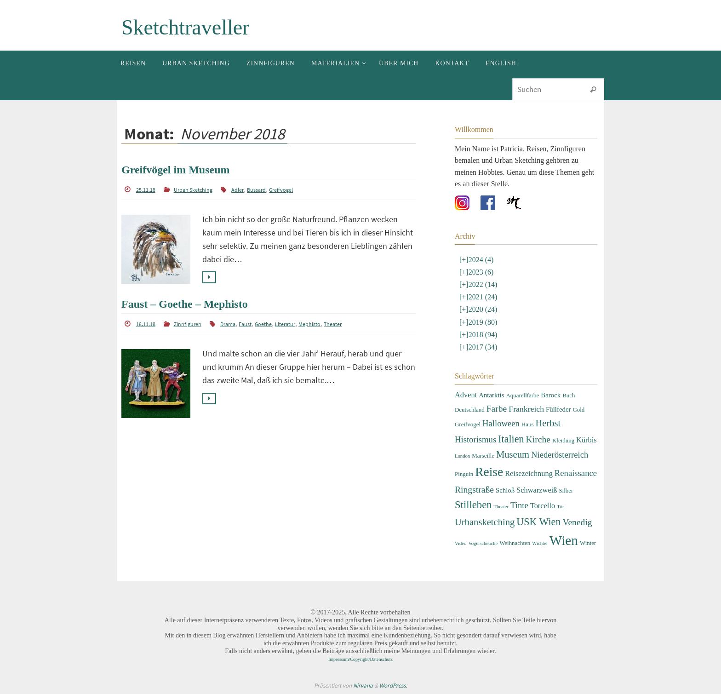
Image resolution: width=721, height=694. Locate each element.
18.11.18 (145, 324)
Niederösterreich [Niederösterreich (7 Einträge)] (559, 454)
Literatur (285, 324)
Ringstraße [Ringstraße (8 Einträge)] (474, 489)
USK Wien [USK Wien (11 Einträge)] (538, 522)
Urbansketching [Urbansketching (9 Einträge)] (485, 522)
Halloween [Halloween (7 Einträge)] (501, 423)
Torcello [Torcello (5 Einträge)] (542, 505)
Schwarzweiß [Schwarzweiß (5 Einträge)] (536, 490)
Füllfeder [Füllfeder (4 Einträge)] (558, 409)
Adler (237, 189)
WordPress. (393, 685)
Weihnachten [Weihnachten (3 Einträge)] (514, 542)
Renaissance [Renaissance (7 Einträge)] (576, 473)
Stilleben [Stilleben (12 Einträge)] (473, 504)
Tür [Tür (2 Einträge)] (560, 506)
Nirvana (363, 685)
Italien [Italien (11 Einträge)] (511, 439)
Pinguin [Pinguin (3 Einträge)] (464, 473)
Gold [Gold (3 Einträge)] (578, 409)
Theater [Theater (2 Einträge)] (501, 506)
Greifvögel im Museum (175, 170)
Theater (333, 324)
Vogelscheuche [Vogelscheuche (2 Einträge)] (483, 543)
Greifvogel (281, 189)
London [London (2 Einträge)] (462, 456)
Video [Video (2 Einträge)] (460, 543)
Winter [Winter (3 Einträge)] (588, 542)
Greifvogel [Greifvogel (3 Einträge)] (468, 424)
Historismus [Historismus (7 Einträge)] (475, 439)
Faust (245, 324)
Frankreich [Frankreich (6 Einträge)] (526, 408)
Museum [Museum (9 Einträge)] (512, 454)
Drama (227, 324)
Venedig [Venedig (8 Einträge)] (577, 522)
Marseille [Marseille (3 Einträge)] (483, 455)
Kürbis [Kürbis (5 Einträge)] (586, 440)
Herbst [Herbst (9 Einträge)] (548, 423)
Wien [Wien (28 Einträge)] (563, 540)
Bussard (256, 189)
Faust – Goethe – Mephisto (184, 304)
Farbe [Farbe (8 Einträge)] (496, 408)
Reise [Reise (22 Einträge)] (489, 472)
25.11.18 (145, 189)
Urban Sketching (193, 189)
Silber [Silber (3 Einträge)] (566, 490)
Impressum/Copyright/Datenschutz (360, 659)
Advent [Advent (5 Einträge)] (466, 394)
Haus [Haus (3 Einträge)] (527, 424)
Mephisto (309, 324)
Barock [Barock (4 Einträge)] (551, 395)
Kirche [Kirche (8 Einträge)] (538, 439)
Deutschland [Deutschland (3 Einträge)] (470, 409)
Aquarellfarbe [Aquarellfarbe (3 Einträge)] (522, 395)
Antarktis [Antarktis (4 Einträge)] (491, 395)
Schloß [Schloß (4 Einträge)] (505, 490)
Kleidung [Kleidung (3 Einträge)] (563, 440)
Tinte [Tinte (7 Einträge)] (519, 505)
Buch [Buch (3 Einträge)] (568, 395)
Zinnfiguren (187, 324)
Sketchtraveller (185, 27)
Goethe (263, 324)
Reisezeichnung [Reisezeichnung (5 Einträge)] (529, 473)
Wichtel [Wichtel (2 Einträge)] (539, 543)
